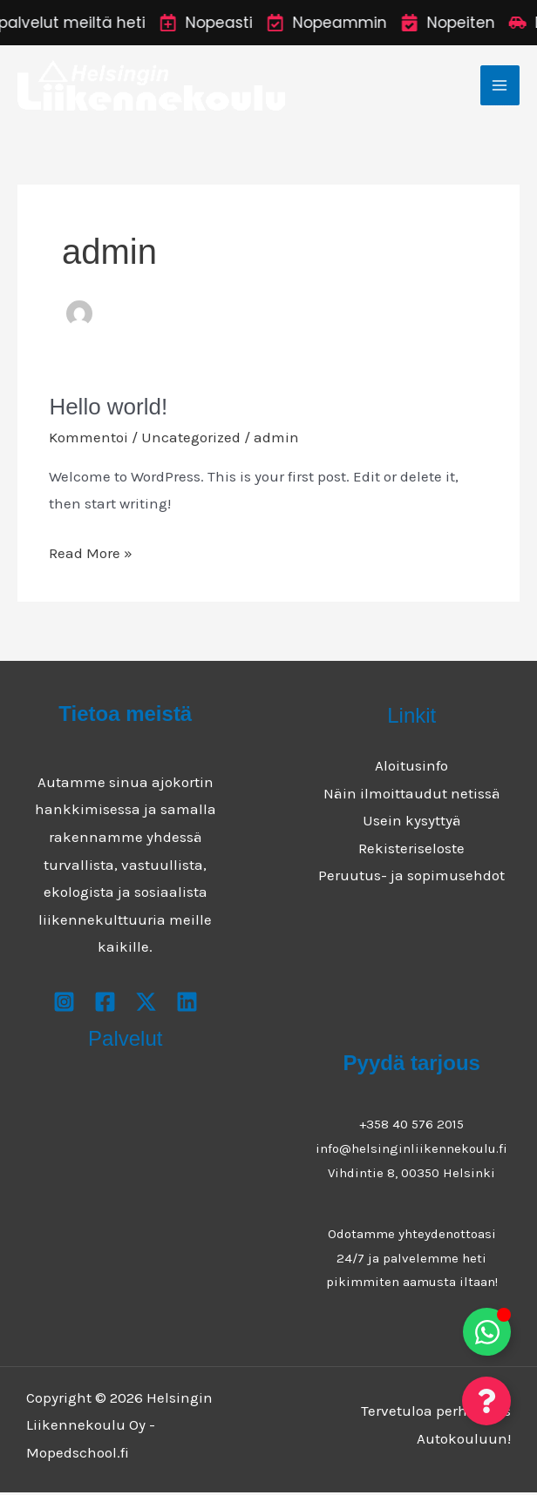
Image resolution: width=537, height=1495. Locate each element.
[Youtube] (187, 1003)
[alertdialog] (268, 22)
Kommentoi (88, 439)
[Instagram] (64, 1003)
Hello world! (108, 409)
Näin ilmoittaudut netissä (411, 795)
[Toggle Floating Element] (487, 1332)
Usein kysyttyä (412, 823)
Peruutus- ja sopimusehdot (411, 877)
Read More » (91, 553)
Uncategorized (191, 439)
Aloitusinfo (411, 767)
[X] (146, 1003)
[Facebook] (105, 1003)
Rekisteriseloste (411, 850)
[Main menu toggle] (500, 86)
